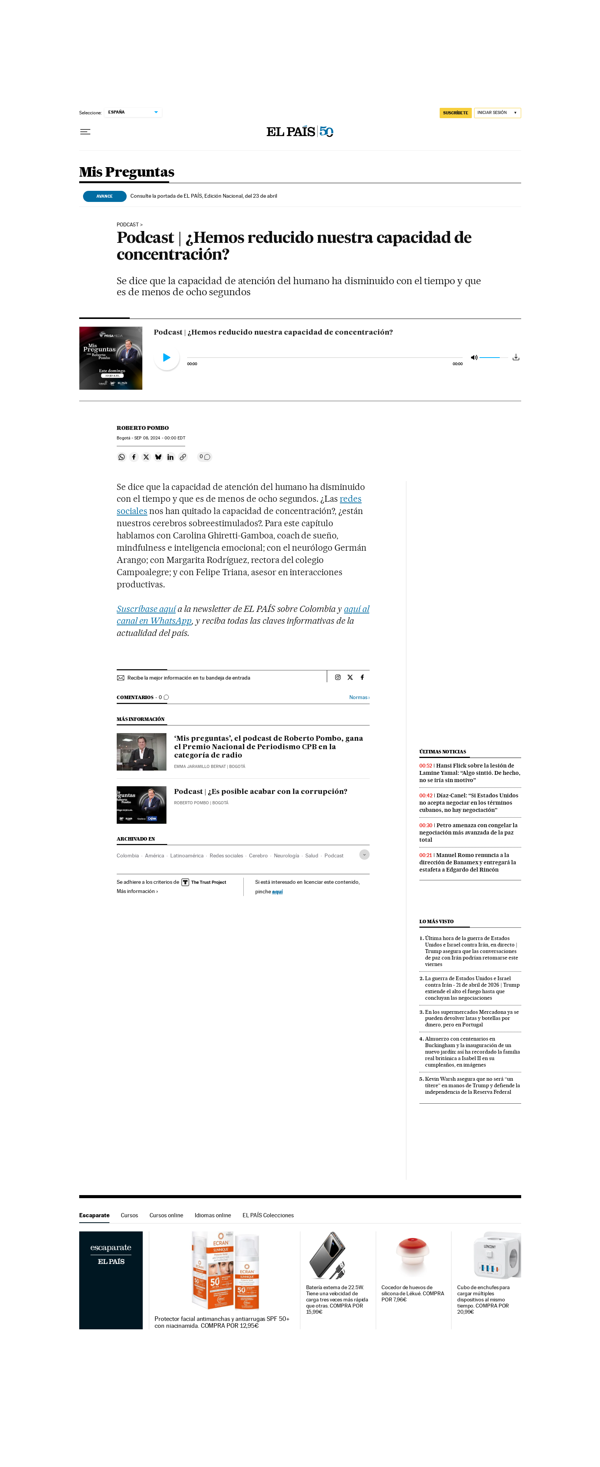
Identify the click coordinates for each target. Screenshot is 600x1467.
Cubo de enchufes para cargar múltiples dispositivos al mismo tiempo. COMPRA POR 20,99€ (483, 1300)
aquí (277, 891)
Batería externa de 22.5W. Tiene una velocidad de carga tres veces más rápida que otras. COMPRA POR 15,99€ (337, 1300)
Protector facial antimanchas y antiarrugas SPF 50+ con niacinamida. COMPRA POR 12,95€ (222, 1322)
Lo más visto (436, 921)
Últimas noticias (442, 752)
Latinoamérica (187, 855)
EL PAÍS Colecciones (268, 1215)
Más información (137, 891)
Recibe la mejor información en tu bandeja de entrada (188, 678)
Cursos (129, 1215)
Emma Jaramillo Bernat (200, 766)
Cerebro (258, 855)
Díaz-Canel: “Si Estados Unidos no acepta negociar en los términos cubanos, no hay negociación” (468, 802)
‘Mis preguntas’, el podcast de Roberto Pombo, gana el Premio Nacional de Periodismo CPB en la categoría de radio (268, 747)
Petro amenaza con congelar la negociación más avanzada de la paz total (468, 832)
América (154, 855)
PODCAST (128, 225)
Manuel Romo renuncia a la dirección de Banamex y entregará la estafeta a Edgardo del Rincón (467, 862)
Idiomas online (213, 1215)
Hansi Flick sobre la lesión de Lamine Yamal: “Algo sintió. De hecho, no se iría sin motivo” (469, 773)
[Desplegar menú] (85, 132)
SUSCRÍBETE (455, 112)
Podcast (334, 855)
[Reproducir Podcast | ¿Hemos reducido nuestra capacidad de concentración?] (166, 357)
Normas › (359, 697)
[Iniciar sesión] (497, 113)
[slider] (325, 362)
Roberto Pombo (143, 427)
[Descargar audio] (516, 357)
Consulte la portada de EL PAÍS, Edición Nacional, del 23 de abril (203, 196)
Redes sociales (226, 855)
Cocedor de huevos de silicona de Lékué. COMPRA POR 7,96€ (413, 1294)
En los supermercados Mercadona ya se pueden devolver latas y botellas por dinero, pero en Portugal (472, 1018)
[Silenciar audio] (474, 357)
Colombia (128, 855)
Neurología (286, 855)
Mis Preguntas (126, 172)
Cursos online (166, 1215)
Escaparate (94, 1215)
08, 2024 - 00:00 (159, 438)
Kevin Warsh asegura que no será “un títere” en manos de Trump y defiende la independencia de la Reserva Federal (472, 1085)
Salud (311, 855)
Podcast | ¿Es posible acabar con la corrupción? (260, 792)
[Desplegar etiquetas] (364, 854)
